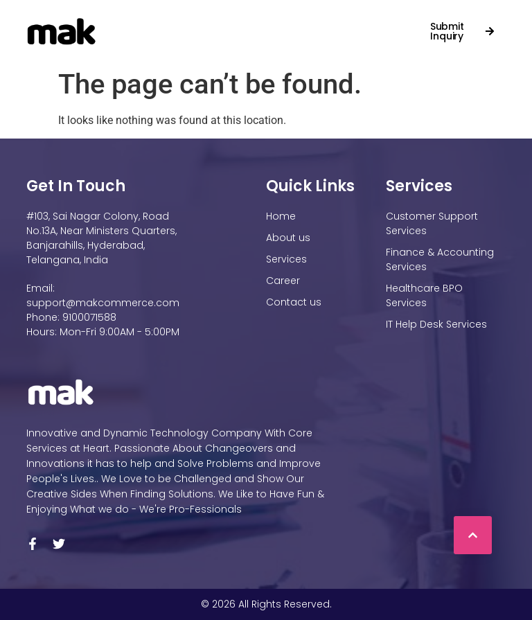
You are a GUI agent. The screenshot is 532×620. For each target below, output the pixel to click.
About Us (174, 24)
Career (313, 24)
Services (250, 24)
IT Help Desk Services (436, 324)
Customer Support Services (432, 223)
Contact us (133, 38)
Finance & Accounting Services (440, 259)
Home (110, 24)
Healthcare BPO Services (424, 295)
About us (288, 238)
